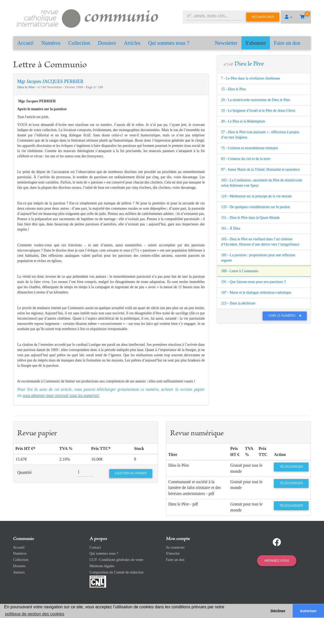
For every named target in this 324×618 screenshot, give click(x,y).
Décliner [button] (278, 611)
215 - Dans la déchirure (238, 303)
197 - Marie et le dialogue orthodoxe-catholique (256, 292)
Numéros (50, 43)
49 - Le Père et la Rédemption (243, 121)
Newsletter (226, 43)
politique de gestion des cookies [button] (34, 614)
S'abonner (255, 43)
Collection (79, 43)
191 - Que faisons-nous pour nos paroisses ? (253, 282)
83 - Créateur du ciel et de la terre (245, 159)
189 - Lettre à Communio (239, 271)
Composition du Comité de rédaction (117, 572)
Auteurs (19, 572)
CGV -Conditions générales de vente (116, 560)
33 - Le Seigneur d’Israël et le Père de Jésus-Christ (258, 111)
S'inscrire (173, 553)
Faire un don (287, 43)
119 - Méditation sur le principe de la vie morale (256, 196)
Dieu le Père (26, 87)
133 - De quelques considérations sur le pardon (255, 207)
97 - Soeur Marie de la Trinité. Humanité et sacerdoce (260, 169)
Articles (132, 43)
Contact (95, 547)
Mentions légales (102, 566)
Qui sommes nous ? (168, 43)
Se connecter (175, 547)
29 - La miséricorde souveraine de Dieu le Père (255, 100)
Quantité (24, 472)
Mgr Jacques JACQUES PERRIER (50, 81)
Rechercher (263, 17)
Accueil (25, 43)
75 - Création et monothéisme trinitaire (249, 148)
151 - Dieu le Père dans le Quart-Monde (250, 218)
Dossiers (107, 43)
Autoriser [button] (308, 611)
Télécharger (291, 467)
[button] (288, 17)
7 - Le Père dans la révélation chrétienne (250, 78)
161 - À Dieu (230, 228)
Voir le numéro (286, 316)
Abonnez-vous (276, 561)
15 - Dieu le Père (233, 89)
